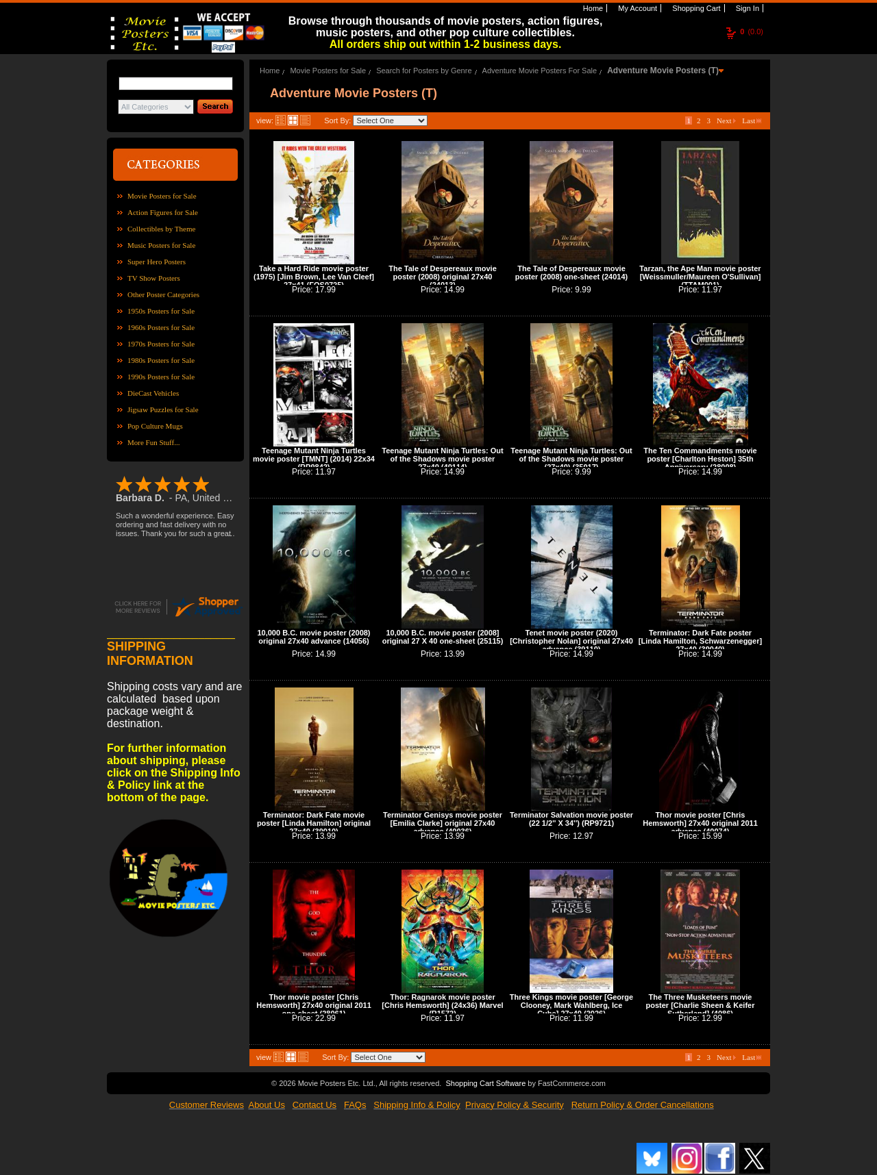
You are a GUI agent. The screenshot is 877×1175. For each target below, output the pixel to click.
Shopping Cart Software (485, 1083)
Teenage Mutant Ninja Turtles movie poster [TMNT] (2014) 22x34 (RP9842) (314, 458)
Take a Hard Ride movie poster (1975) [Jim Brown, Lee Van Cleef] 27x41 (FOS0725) (314, 276)
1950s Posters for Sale (161, 311)
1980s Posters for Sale (161, 360)
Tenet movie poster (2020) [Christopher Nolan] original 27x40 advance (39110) (571, 641)
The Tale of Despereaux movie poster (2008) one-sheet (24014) (571, 272)
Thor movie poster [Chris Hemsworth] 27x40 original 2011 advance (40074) (700, 823)
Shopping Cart (695, 8)
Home (592, 8)
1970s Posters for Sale (161, 344)
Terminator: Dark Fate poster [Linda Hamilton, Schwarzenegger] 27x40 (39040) (700, 641)
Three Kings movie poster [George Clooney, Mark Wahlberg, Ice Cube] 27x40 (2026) (571, 1005)
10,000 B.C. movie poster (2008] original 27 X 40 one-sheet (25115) (443, 637)
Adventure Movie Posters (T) (663, 70)
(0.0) (751, 31)
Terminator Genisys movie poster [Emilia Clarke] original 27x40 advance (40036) (442, 823)
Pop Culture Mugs (155, 426)
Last (751, 120)
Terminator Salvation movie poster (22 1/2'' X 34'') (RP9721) (571, 819)
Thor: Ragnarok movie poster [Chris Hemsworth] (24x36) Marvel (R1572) (442, 1005)
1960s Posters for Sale (161, 327)
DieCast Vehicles (153, 393)
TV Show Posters (153, 278)
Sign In (746, 8)
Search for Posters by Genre (423, 70)
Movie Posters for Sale (162, 196)
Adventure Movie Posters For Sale (539, 70)
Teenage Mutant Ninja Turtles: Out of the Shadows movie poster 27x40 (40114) (442, 458)
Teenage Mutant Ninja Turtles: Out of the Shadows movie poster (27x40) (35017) (571, 458)
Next (726, 120)
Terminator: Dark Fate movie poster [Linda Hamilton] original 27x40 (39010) (314, 823)
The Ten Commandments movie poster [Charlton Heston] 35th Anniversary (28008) (699, 458)
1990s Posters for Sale (161, 376)
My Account (636, 8)
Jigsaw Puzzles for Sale (163, 409)
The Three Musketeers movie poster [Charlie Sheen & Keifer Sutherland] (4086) (700, 1005)
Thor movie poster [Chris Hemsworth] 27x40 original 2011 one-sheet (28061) (313, 1005)
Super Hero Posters (156, 261)
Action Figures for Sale (162, 212)
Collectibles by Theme (161, 229)
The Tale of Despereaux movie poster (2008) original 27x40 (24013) (442, 276)
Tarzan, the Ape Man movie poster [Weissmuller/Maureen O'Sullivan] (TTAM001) (700, 276)
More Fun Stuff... (153, 442)
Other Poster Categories (163, 294)
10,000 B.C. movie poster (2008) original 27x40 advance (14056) (313, 637)
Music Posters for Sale (161, 245)
